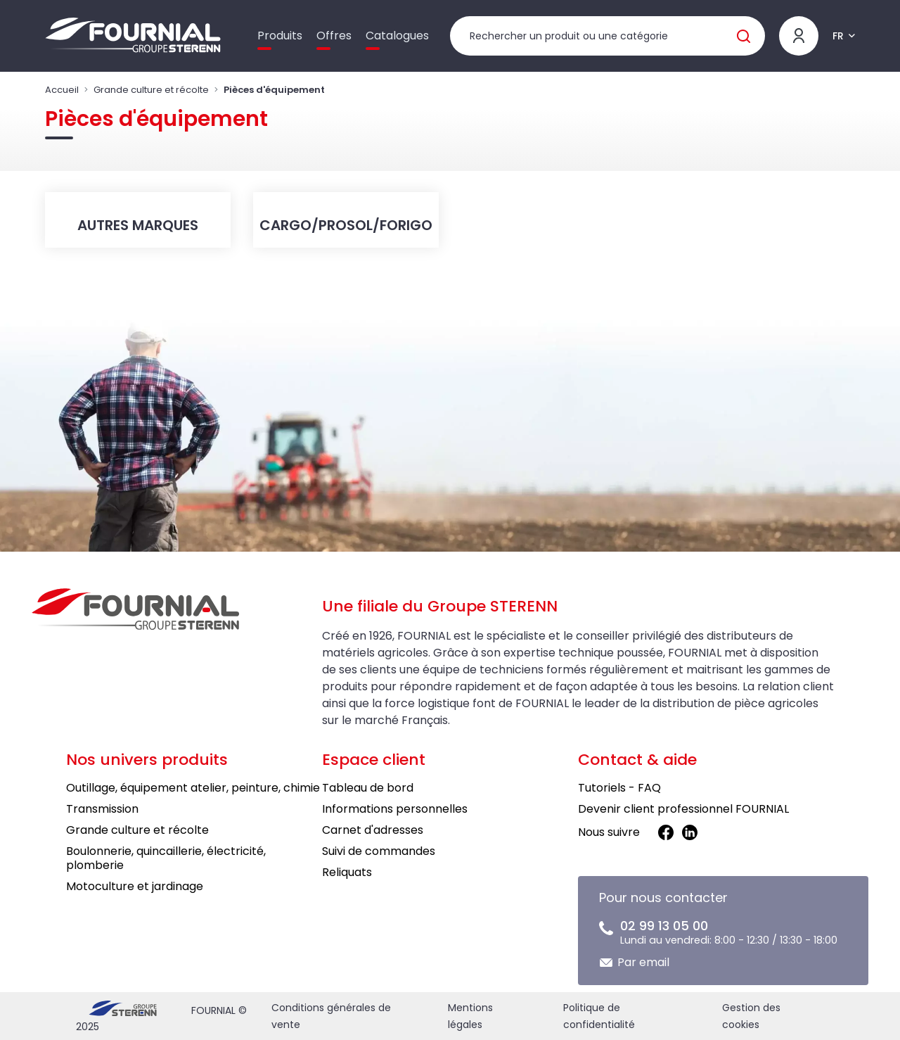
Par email (643, 962)
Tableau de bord (367, 788)
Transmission (102, 809)
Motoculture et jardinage (134, 886)
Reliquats (347, 872)
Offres (334, 35)
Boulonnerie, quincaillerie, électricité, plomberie (166, 858)
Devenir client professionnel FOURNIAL (683, 809)
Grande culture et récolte (151, 89)
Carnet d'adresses (372, 830)
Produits (279, 35)
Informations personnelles (395, 809)
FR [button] (838, 36)
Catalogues (397, 35)
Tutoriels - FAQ (619, 788)
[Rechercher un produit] (607, 36)
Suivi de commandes (378, 851)
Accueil (62, 89)
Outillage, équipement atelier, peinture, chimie (193, 788)
